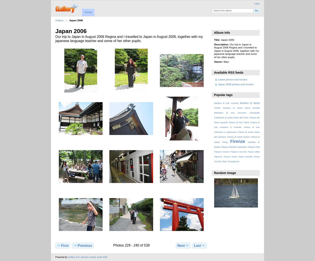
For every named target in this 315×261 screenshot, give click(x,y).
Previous (83, 245)
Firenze (237, 141)
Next (183, 245)
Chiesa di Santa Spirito (238, 137)
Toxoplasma (233, 161)
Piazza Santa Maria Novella (238, 156)
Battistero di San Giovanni (230, 113)
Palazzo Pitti (254, 147)
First (62, 245)
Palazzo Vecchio (238, 152)
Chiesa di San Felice (239, 122)
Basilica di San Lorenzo (226, 103)
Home (88, 12)
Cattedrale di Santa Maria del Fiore (231, 117)
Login (257, 3)
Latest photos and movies (232, 79)
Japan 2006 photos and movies (236, 84)
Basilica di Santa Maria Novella (241, 108)
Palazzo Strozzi (221, 152)
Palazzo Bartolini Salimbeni (234, 147)
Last (199, 245)
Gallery (59, 20)
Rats (224, 161)
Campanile (254, 113)
